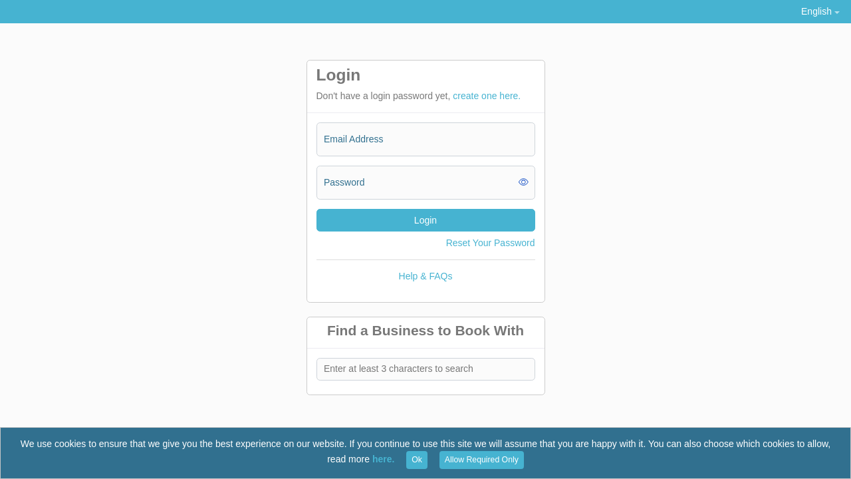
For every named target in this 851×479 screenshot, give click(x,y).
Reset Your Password (490, 243)
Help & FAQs (426, 276)
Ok (417, 459)
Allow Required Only (482, 459)
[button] (820, 11)
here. (383, 459)
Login (425, 220)
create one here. (487, 95)
